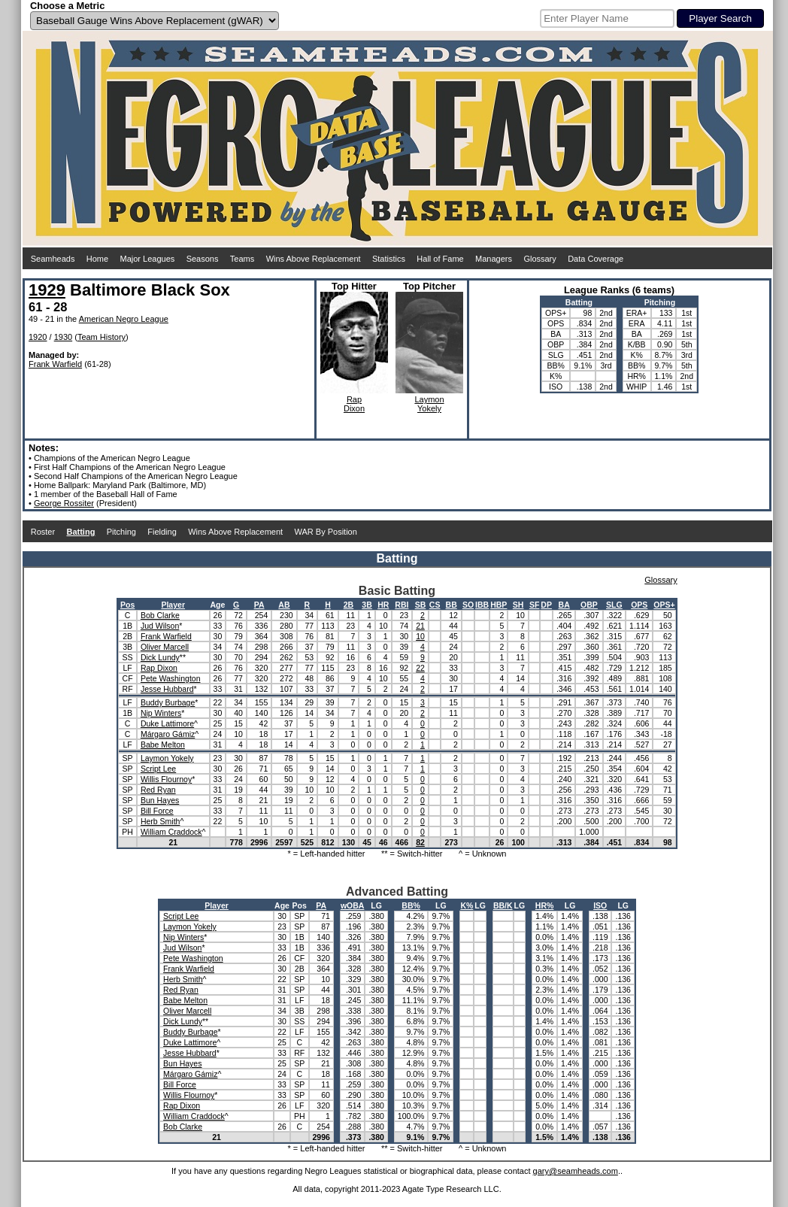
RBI (401, 604)
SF (534, 604)
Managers (493, 258)
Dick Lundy (160, 657)
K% (466, 905)
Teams (242, 258)
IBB (482, 604)
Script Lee (158, 768)
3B (366, 604)
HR (383, 604)
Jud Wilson (160, 625)
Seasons (202, 258)
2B (348, 604)
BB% (411, 905)
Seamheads (53, 258)
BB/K (503, 905)
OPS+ (663, 604)
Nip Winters (161, 712)
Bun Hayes (160, 800)
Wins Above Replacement (313, 258)
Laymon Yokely (167, 758)
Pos (127, 604)
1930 (63, 336)
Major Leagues (147, 258)
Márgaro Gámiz (168, 733)
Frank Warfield (55, 363)
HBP (498, 604)
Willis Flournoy (166, 779)
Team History (101, 336)
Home (97, 258)
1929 (47, 290)
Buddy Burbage (168, 702)
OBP (589, 604)
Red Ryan (158, 789)
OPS (639, 604)
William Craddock (171, 831)
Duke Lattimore (167, 723)
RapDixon (354, 404)
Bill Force (157, 810)
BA (564, 604)
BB (451, 604)
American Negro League (123, 318)
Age (218, 604)
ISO (600, 905)
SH (518, 604)
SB (420, 604)
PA (259, 604)
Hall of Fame (440, 258)
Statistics (388, 258)
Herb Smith (160, 821)
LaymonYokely (429, 404)
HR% (544, 905)
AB (283, 604)
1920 (38, 336)
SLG (614, 604)
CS (435, 604)
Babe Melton (163, 744)
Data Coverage (595, 258)
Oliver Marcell (165, 646)
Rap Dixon (159, 667)
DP (546, 604)
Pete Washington (171, 678)
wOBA (353, 905)
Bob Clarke (160, 615)
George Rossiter (64, 503)
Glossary (539, 258)
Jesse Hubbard (167, 688)
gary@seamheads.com (575, 1170)
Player (173, 604)
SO (468, 604)
